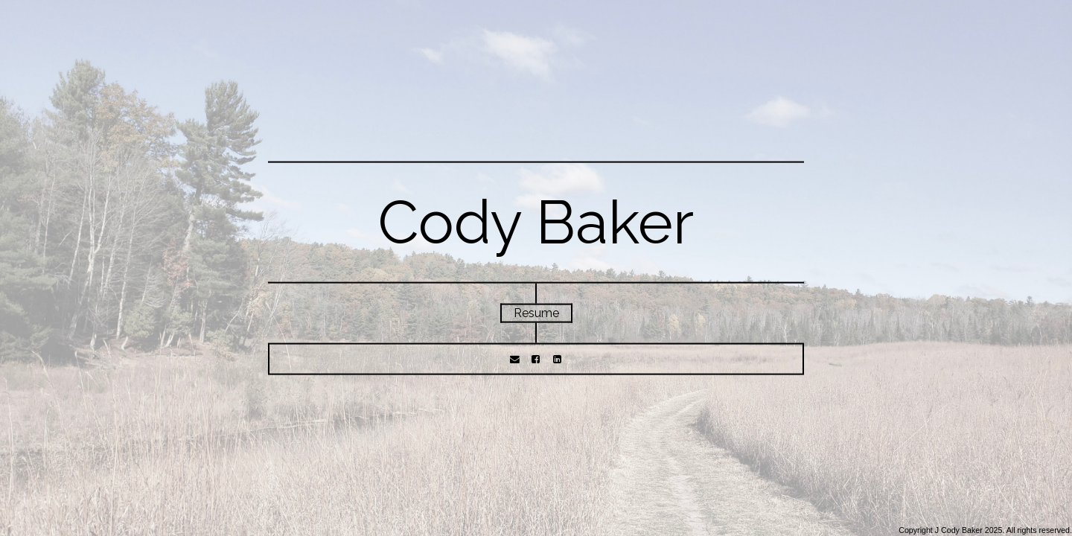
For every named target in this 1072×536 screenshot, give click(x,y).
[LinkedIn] (557, 358)
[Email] (514, 358)
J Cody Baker (959, 530)
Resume (536, 313)
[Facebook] (536, 358)
